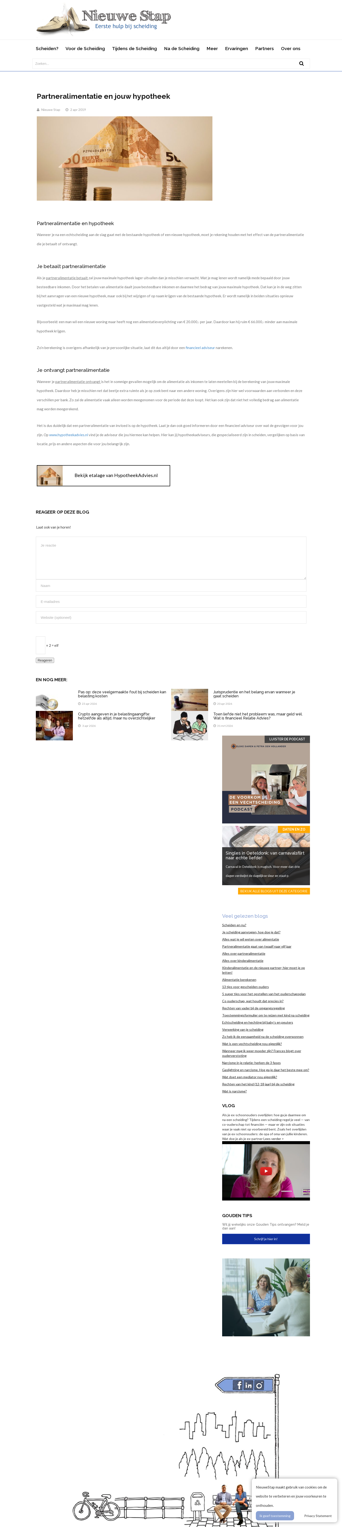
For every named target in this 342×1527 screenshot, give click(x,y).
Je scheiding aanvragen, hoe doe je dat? (251, 932)
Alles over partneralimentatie (243, 953)
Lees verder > (273, 1139)
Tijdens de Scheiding (134, 48)
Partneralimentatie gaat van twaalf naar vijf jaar (256, 946)
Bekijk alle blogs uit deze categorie (274, 891)
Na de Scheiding (181, 48)
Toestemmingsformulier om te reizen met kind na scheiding (265, 1015)
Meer (212, 48)
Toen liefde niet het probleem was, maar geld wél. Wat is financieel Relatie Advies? (258, 716)
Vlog (228, 1105)
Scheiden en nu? (234, 925)
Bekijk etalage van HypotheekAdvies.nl (116, 475)
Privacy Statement (318, 1516)
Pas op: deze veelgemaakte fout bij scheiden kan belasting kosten (122, 694)
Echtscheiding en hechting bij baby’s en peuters (257, 1022)
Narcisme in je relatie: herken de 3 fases (251, 1063)
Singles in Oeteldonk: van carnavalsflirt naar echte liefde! (265, 855)
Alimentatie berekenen (239, 980)
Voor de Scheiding (85, 48)
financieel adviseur (201, 347)
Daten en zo (294, 829)
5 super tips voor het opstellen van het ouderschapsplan (264, 994)
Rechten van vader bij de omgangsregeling (253, 1008)
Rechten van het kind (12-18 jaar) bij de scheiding (258, 1084)
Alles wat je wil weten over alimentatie (250, 939)
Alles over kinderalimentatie (242, 961)
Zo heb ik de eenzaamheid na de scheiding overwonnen (263, 1037)
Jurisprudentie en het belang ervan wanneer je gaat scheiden (254, 694)
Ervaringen (236, 48)
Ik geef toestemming (274, 1516)
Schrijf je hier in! (266, 1239)
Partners (264, 48)
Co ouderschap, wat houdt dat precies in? (253, 1001)
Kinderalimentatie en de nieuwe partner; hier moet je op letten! (263, 970)
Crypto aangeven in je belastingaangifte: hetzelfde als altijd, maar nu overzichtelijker (117, 716)
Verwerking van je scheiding (242, 1029)
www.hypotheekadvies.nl (69, 435)
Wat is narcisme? (234, 1091)
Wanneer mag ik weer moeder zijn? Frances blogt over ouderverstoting (261, 1053)
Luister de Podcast (287, 739)
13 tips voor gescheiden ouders (245, 987)
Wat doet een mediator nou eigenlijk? (249, 1077)
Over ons (290, 48)
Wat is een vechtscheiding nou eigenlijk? (252, 1044)
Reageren (45, 660)
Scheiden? (47, 48)
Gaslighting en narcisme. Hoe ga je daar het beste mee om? (265, 1070)
